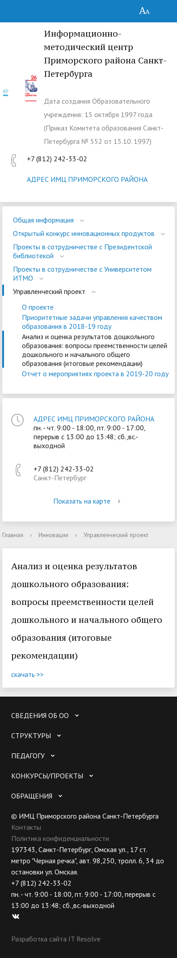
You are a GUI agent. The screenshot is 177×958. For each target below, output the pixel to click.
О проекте (38, 307)
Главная (12, 535)
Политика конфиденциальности (60, 838)
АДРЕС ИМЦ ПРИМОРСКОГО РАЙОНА (87, 179)
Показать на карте (88, 500)
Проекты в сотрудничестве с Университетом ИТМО (82, 273)
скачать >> (27, 674)
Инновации (53, 535)
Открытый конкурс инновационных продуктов (84, 233)
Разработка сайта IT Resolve (56, 938)
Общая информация (43, 219)
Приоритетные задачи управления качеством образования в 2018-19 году (92, 322)
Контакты (26, 827)
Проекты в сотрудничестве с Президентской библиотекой (82, 251)
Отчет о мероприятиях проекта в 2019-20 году (95, 373)
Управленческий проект (49, 291)
